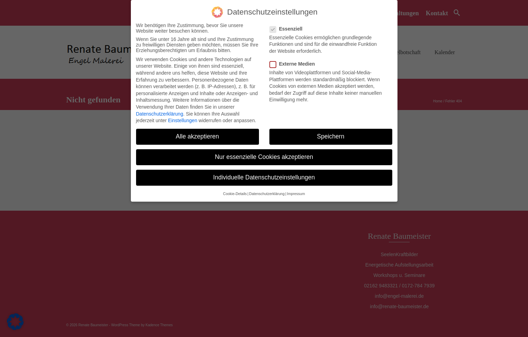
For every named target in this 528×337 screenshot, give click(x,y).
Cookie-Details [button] (235, 194)
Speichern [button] (330, 136)
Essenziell (288, 29)
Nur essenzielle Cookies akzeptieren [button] (264, 156)
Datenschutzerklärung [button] (267, 194)
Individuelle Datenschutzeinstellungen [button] (264, 177)
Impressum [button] (296, 194)
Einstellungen (182, 120)
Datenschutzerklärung (159, 114)
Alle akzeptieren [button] (197, 136)
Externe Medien (294, 64)
